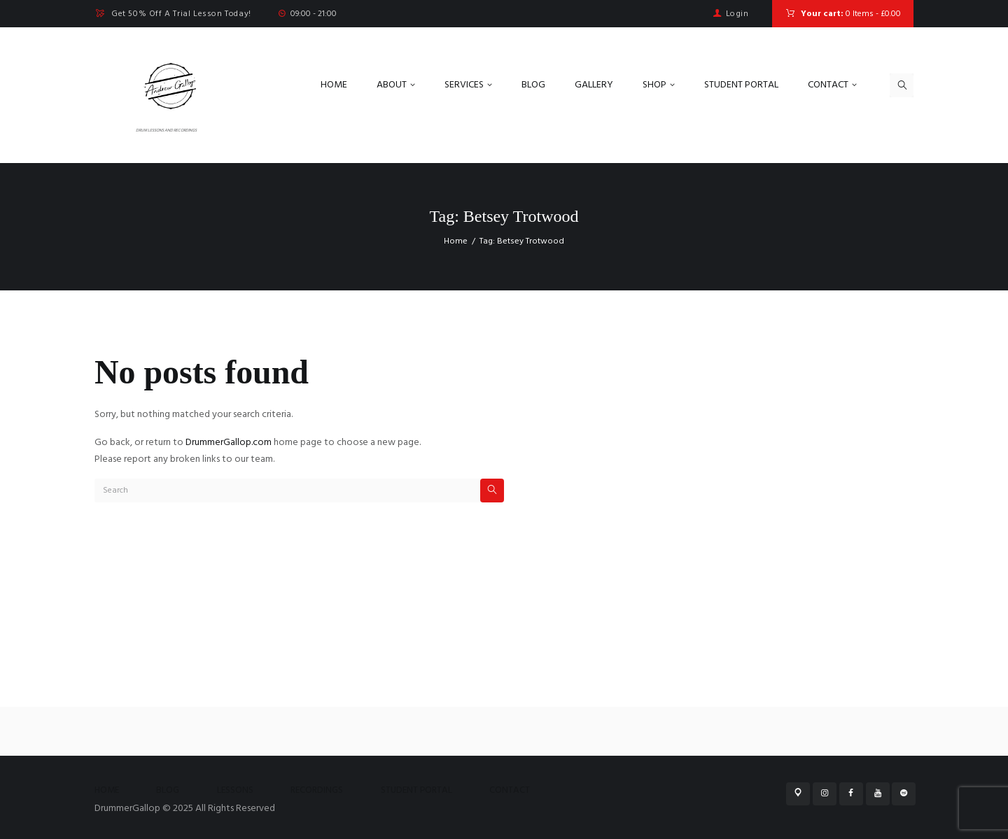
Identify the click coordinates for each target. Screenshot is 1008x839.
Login (737, 14)
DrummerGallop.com (229, 443)
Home (456, 241)
